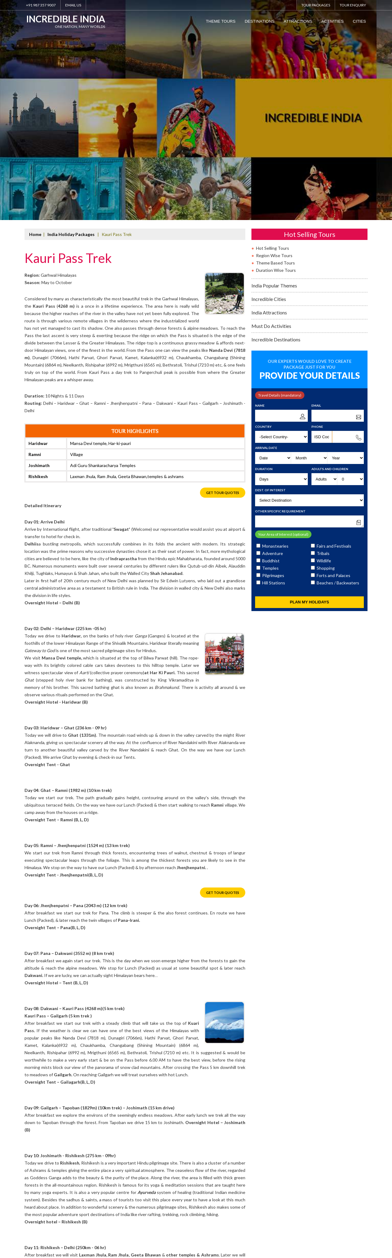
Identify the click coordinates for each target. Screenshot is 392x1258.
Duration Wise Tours (276, 54)
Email (316, 190)
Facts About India (97, 1212)
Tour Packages (315, 5)
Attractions (298, 21)
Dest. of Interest (270, 274)
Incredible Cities (268, 83)
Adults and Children (329, 253)
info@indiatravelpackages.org (96, 1222)
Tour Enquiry (353, 5)
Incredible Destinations (275, 124)
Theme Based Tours (275, 47)
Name (260, 190)
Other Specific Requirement (280, 295)
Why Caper (60, 1212)
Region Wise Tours (274, 39)
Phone (317, 211)
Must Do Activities (271, 110)
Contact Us (164, 1212)
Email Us (73, 5)
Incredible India (68, 21)
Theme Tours (221, 21)
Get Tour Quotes (222, 277)
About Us (32, 1212)
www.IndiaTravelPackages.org (344, 1212)
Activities (332, 21)
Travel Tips (133, 1212)
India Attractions (269, 97)
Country (263, 211)
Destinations (260, 21)
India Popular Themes (274, 70)
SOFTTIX (361, 1223)
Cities (359, 21)
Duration (264, 253)
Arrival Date (266, 232)
